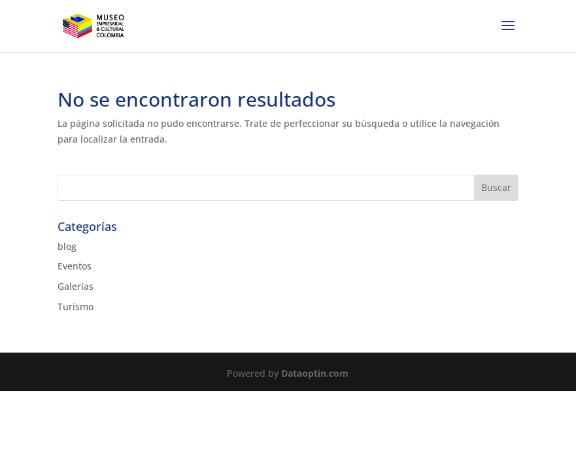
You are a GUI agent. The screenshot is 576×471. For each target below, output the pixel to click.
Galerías (75, 286)
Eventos (75, 266)
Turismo (75, 306)
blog (67, 246)
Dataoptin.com (314, 373)
